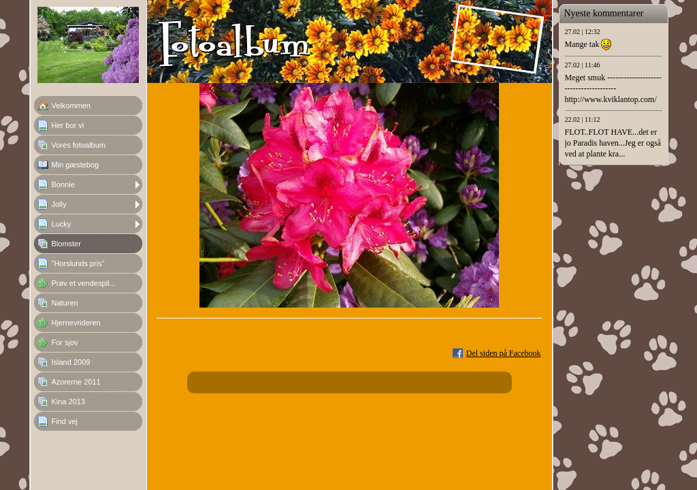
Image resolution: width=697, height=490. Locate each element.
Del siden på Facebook (503, 353)
